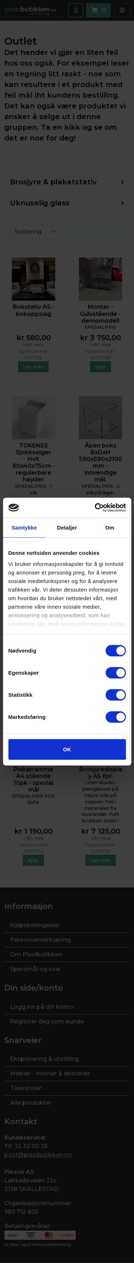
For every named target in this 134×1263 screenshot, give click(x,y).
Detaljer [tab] (67, 527)
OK (67, 749)
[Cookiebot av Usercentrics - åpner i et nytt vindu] (95, 507)
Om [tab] (109, 527)
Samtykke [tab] (24, 527)
